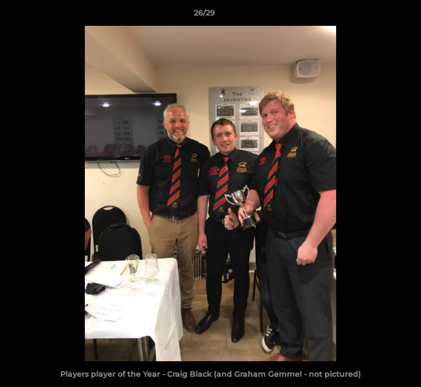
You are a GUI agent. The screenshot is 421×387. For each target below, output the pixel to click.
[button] (375, 15)
